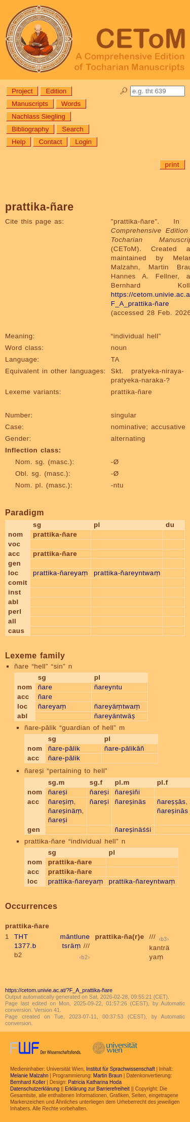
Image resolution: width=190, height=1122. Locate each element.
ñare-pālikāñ (124, 748)
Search (72, 129)
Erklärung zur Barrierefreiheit (97, 1089)
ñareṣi (58, 792)
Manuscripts (30, 104)
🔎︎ (124, 91)
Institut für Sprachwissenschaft (120, 1069)
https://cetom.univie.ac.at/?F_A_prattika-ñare (58, 990)
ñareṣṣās (171, 801)
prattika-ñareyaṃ (60, 573)
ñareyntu (108, 687)
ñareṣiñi (127, 792)
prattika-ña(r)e (119, 936)
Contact (50, 142)
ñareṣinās (172, 811)
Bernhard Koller (27, 1082)
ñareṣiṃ (61, 801)
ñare (45, 687)
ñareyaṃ (52, 706)
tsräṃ (71, 946)
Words (71, 104)
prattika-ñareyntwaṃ (127, 573)
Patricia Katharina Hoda (95, 1082)
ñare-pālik (64, 748)
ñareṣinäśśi (133, 829)
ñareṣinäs (130, 801)
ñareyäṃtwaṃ (117, 706)
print (172, 164)
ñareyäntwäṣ (114, 716)
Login (83, 142)
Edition (56, 91)
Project (22, 91)
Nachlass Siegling (38, 116)
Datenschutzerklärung (34, 1089)
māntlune (75, 936)
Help (18, 142)
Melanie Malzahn (29, 1075)
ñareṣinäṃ (65, 811)
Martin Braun (107, 1075)
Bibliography (30, 129)
